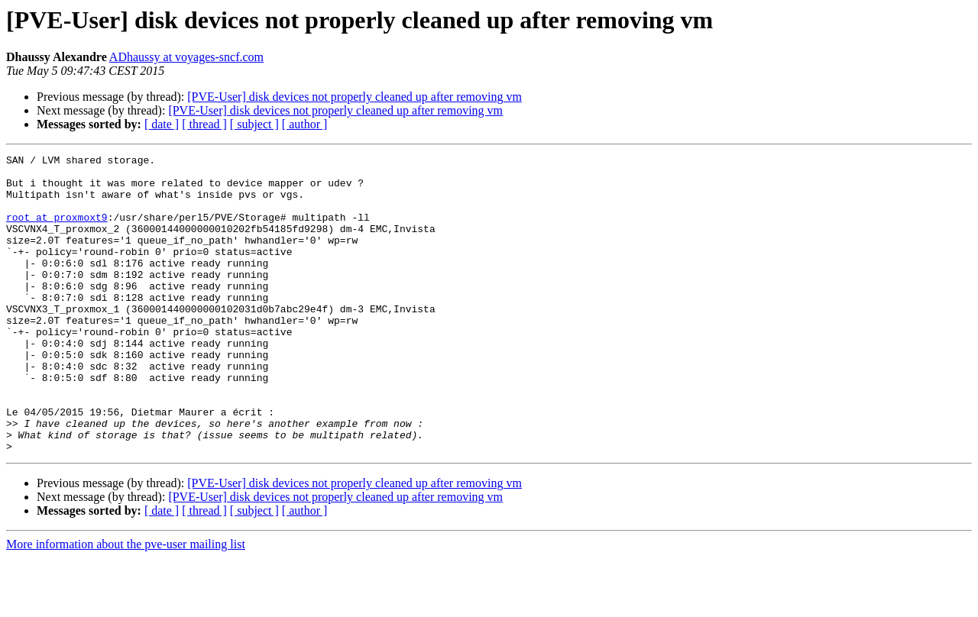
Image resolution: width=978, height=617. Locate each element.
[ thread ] (204, 124)
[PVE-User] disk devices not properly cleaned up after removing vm (354, 96)
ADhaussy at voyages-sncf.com (186, 56)
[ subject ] (254, 124)
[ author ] (305, 124)
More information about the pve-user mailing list (125, 603)
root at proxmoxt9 (57, 230)
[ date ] (161, 124)
